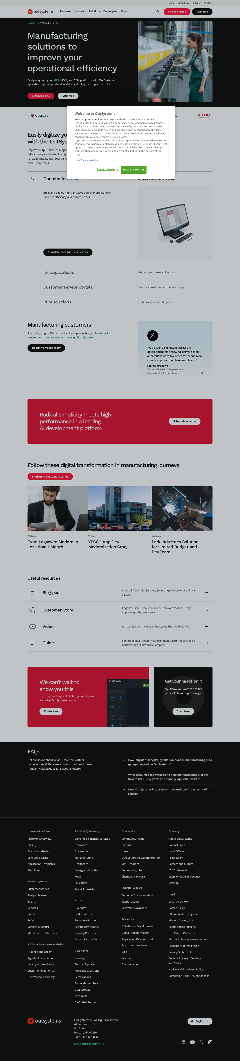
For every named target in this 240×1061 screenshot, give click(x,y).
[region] (121, 142)
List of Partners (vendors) (86, 160)
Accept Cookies (134, 169)
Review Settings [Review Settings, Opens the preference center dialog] (107, 169)
